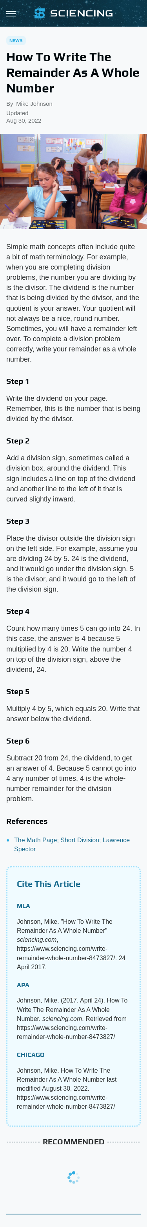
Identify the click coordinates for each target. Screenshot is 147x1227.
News (16, 40)
